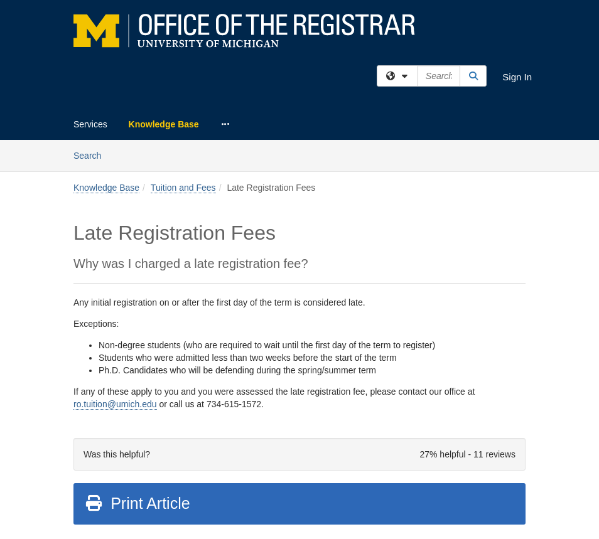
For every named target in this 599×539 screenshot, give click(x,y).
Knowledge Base (164, 124)
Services (90, 124)
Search (92, 155)
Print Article (137, 503)
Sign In (517, 77)
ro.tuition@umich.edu (115, 404)
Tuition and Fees (183, 188)
